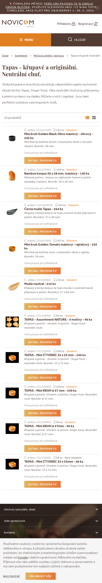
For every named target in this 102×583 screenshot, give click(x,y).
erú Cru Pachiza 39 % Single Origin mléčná (49, 5)
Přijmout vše (40, 576)
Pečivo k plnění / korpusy (49, 55)
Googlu (23, 557)
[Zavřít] (97, 7)
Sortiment (21, 55)
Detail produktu (42, 160)
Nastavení (11, 576)
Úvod (5, 55)
